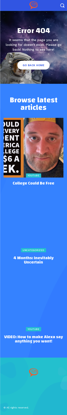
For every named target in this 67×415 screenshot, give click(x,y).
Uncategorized (33, 250)
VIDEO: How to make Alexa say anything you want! (33, 339)
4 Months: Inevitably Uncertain (33, 260)
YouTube (33, 175)
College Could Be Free (33, 183)
